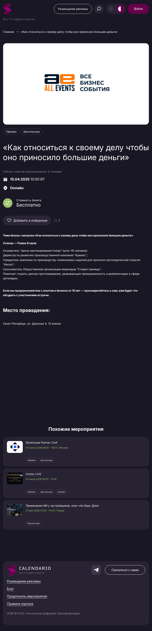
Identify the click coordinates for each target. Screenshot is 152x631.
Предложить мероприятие (27, 596)
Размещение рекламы (73, 8)
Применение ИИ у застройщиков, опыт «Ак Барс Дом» (62, 505)
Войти (138, 9)
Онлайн (61, 492)
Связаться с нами (125, 570)
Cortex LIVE (33, 474)
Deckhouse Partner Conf (41, 442)
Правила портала (20, 604)
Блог (10, 589)
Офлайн (31, 460)
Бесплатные (46, 460)
